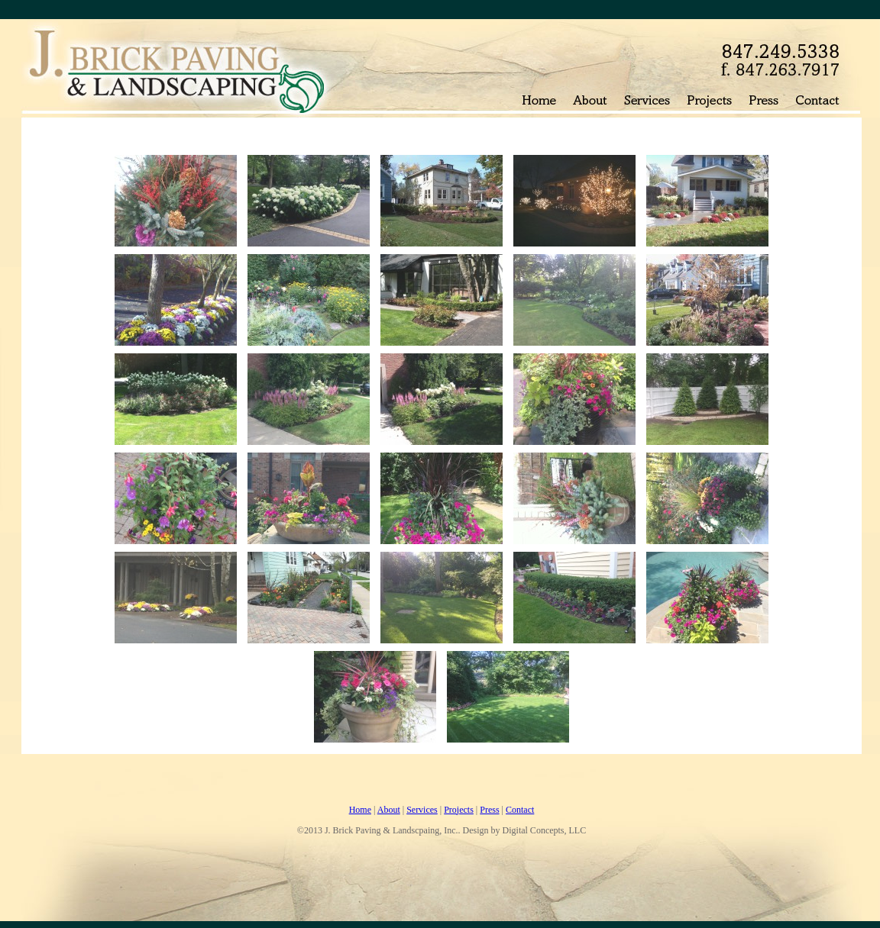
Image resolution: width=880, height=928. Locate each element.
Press (489, 809)
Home (360, 809)
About (388, 809)
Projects (459, 809)
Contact (520, 809)
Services (422, 809)
